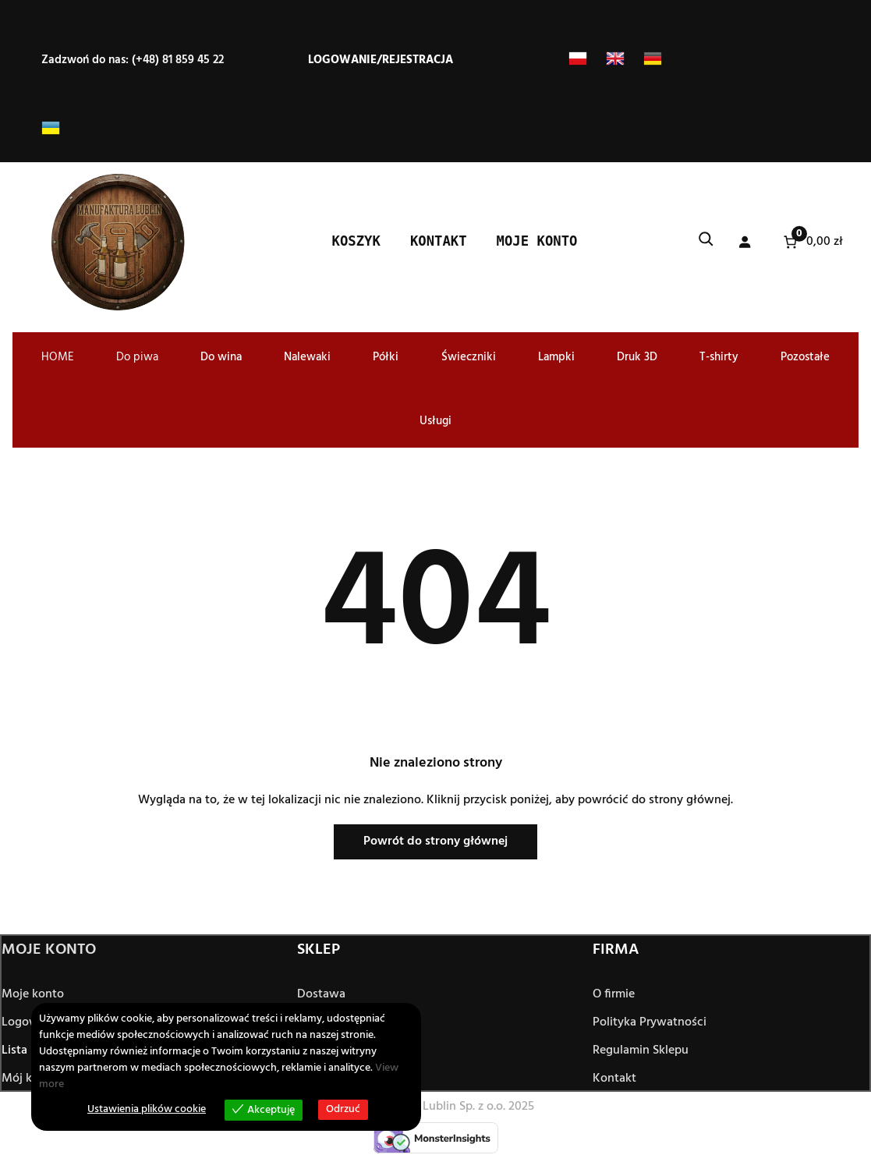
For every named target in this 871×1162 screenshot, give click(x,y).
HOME (57, 357)
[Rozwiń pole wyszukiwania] (706, 242)
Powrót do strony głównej (435, 842)
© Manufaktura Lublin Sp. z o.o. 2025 (436, 1107)
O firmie (614, 994)
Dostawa (321, 994)
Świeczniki (468, 357)
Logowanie (342, 60)
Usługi (435, 421)
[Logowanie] (744, 242)
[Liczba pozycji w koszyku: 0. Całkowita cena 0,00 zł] (812, 242)
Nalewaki (307, 357)
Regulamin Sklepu (641, 1051)
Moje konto (33, 994)
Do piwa (137, 357)
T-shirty (718, 357)
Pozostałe (805, 357)
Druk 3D (637, 357)
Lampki (556, 357)
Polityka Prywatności (649, 1023)
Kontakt (614, 1079)
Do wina (221, 357)
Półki (385, 357)
